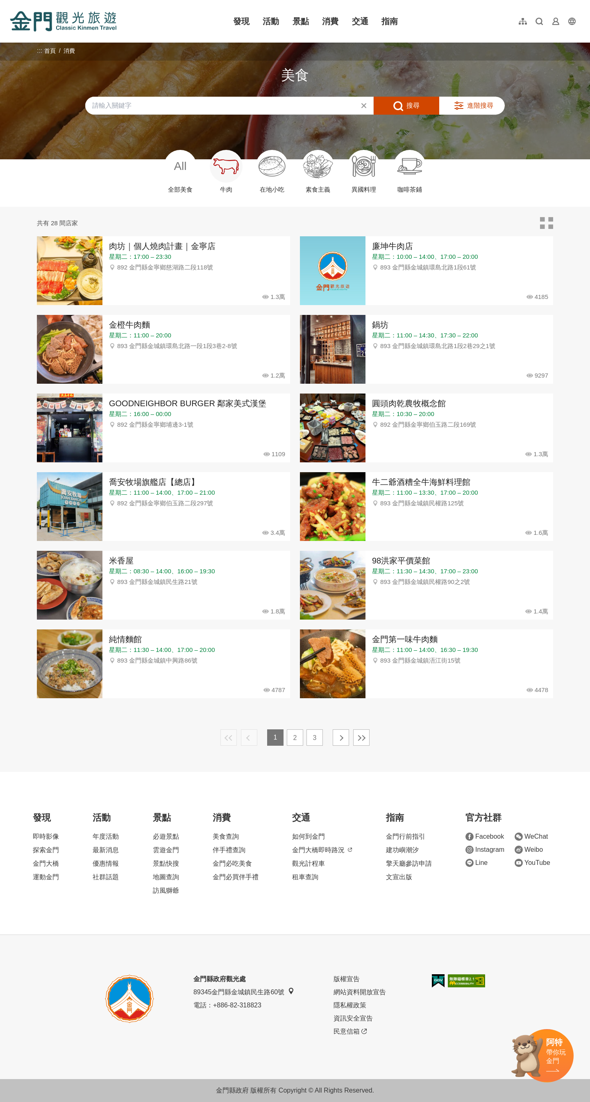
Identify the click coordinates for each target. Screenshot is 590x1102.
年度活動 (106, 836)
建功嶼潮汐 (402, 849)
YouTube (532, 863)
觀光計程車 (308, 863)
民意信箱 (350, 1031)
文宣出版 (399, 876)
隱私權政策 (350, 1005)
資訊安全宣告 (353, 1018)
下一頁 (341, 737)
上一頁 (249, 737)
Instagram (484, 850)
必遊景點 (166, 836)
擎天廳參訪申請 (409, 863)
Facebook (484, 837)
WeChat (531, 837)
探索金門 (46, 849)
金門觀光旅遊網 (63, 21)
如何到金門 (308, 836)
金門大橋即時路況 (322, 849)
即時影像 (46, 836)
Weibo (529, 850)
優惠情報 (106, 863)
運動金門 (46, 876)
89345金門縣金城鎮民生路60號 (243, 992)
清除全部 (364, 105)
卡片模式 (546, 223)
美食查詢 (226, 836)
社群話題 (106, 876)
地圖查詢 (166, 876)
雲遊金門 (166, 849)
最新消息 (106, 849)
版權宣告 (347, 978)
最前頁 (228, 737)
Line (476, 863)
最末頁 (361, 737)
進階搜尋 (480, 105)
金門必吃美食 (232, 863)
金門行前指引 (405, 836)
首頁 (50, 51)
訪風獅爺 (166, 890)
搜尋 (413, 105)
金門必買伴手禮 (236, 876)
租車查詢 (305, 876)
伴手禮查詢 (229, 849)
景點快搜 (166, 863)
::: (12, 4)
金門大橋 (46, 863)
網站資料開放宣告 (360, 992)
